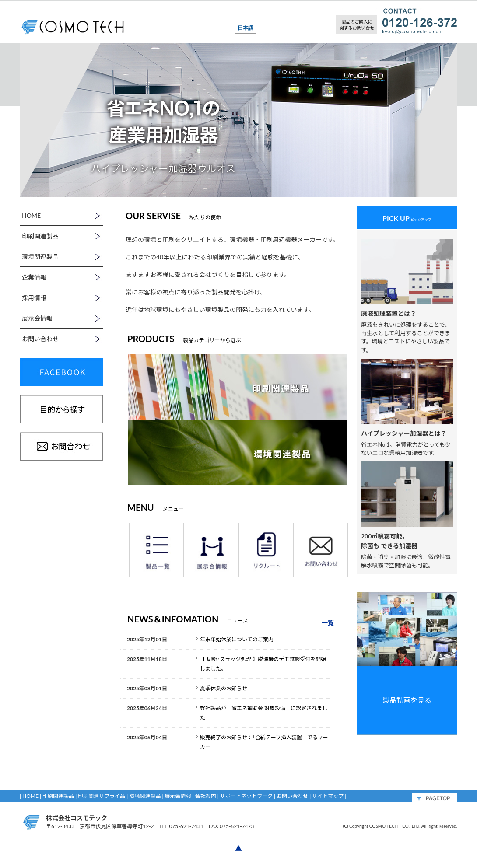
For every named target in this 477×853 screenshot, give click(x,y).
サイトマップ (328, 796)
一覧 (328, 622)
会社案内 (205, 796)
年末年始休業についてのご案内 (237, 639)
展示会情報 (178, 796)
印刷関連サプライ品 (101, 796)
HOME (30, 796)
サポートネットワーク (246, 796)
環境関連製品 (145, 796)
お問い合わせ (292, 796)
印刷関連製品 (58, 796)
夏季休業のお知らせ (223, 688)
